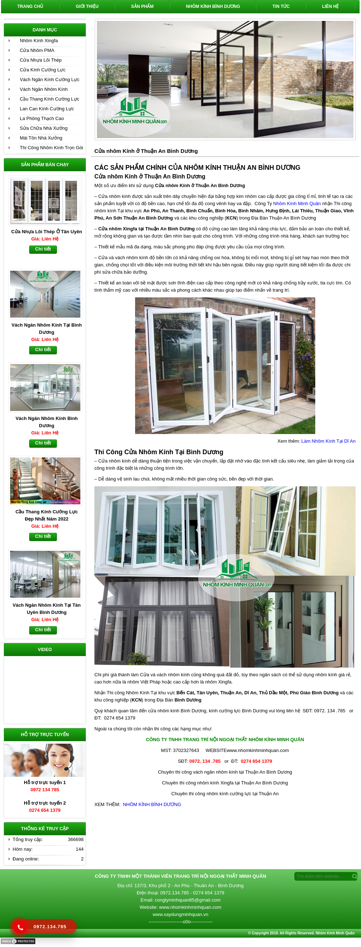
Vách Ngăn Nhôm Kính (44, 89)
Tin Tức (281, 6)
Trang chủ (30, 6)
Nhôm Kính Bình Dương (213, 6)
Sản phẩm (142, 6)
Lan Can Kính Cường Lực (47, 108)
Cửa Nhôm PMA (37, 50)
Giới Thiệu (87, 6)
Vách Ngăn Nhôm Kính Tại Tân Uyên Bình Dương (47, 608)
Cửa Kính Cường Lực (43, 69)
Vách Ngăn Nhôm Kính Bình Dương (46, 422)
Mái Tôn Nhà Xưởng (41, 138)
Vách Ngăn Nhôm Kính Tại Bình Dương (47, 328)
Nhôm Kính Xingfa (39, 40)
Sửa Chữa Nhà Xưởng (44, 128)
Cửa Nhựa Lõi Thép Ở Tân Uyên (46, 231)
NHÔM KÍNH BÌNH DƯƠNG (151, 804)
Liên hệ (330, 6)
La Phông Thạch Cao (42, 118)
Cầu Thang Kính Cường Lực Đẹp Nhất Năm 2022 (46, 515)
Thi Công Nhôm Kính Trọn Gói (51, 147)
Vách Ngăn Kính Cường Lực (49, 79)
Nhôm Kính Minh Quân (297, 203)
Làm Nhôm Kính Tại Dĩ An (328, 441)
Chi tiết (43, 249)
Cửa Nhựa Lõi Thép (41, 60)
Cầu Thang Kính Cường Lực (49, 99)
